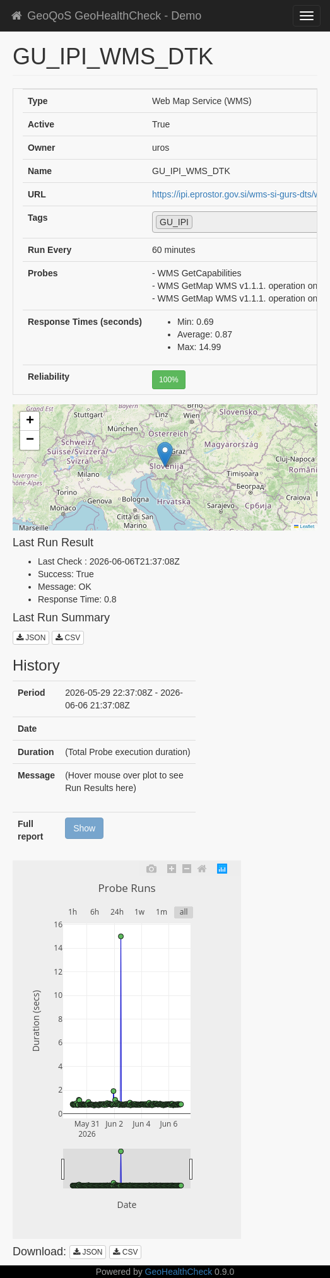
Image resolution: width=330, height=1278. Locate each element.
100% (169, 379)
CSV (68, 637)
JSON (30, 637)
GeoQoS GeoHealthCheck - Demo (105, 15)
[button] (165, 454)
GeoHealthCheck (179, 1272)
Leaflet (304, 526)
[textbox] (199, 221)
